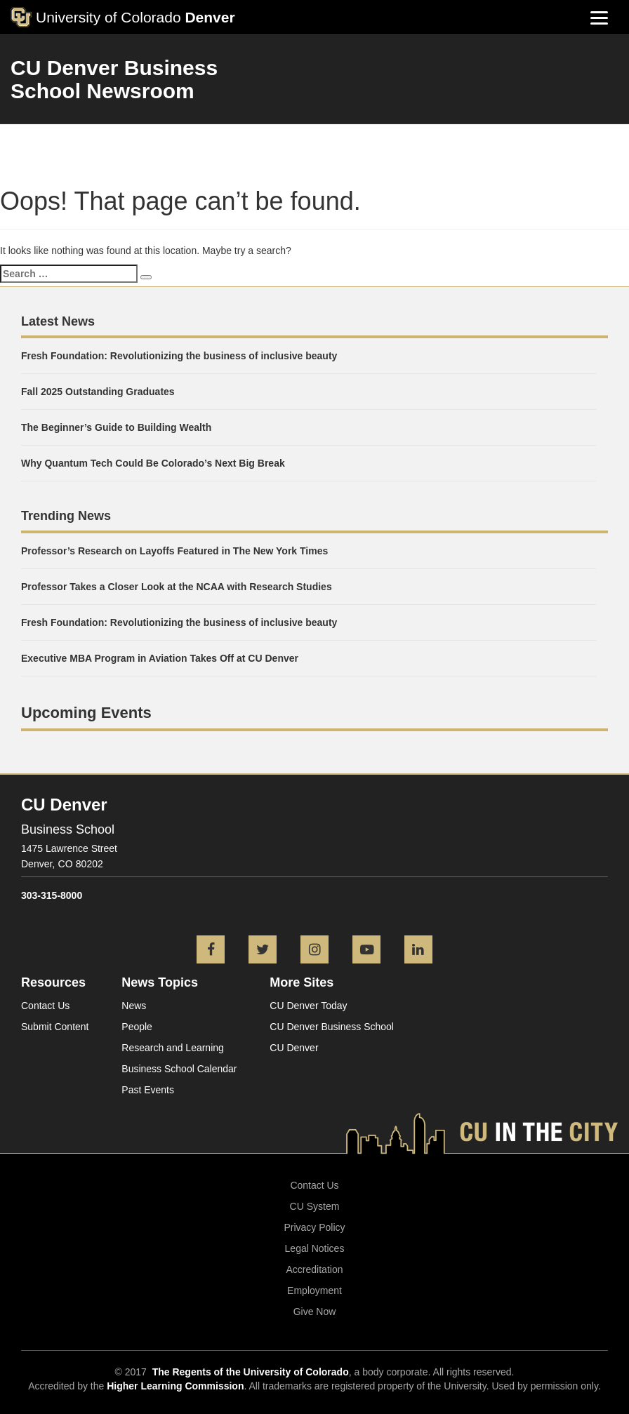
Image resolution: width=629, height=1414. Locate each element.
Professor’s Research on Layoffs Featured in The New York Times (174, 550)
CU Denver (294, 1047)
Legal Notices (315, 1248)
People (136, 1026)
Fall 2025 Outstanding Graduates (98, 391)
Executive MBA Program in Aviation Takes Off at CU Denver (161, 658)
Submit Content (55, 1026)
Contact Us (45, 1005)
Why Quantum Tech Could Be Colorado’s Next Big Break (153, 463)
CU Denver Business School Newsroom (114, 79)
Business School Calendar (179, 1068)
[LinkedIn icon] (418, 950)
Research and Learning (172, 1047)
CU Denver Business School (332, 1026)
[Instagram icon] (314, 950)
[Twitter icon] (262, 950)
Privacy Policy (314, 1227)
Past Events (147, 1089)
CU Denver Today (308, 1005)
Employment (314, 1290)
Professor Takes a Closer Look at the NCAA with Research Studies (176, 586)
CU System (315, 1206)
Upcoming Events (86, 712)
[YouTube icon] (366, 950)
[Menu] (598, 17)
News (133, 1005)
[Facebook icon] (210, 950)
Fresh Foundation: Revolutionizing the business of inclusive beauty (179, 355)
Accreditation (314, 1269)
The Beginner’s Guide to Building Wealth (116, 427)
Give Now (314, 1311)
